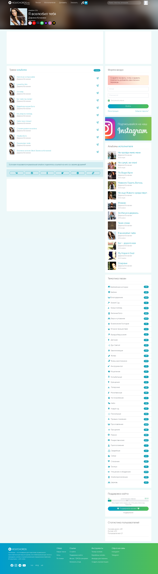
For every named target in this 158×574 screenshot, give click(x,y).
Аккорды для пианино (100, 558)
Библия (128, 292)
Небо (128, 403)
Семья (128, 456)
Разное (128, 435)
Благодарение (128, 297)
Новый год (128, 408)
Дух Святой (128, 345)
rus (32, 565)
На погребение (128, 398)
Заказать (74, 3)
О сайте (73, 552)
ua (42, 565)
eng (37, 565)
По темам (60, 558)
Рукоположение (128, 445)
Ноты (58, 555)
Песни (38, 3)
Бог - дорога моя (127, 243)
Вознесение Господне (128, 324)
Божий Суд (128, 303)
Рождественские (128, 440)
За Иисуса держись (128, 213)
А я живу (20, 92)
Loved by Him (22, 84)
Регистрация (113, 111)
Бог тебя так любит (24, 99)
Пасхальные (128, 414)
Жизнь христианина (128, 361)
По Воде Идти (125, 173)
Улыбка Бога (22, 136)
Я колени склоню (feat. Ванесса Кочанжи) (34, 151)
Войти (128, 106)
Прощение (128, 430)
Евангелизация (128, 350)
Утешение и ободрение (128, 472)
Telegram (115, 555)
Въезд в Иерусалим (128, 334)
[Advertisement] (55, 47)
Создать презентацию (100, 562)
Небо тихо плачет (24, 121)
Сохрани (122, 263)
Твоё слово (124, 223)
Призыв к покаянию (128, 419)
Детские (128, 340)
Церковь (128, 482)
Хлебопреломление (128, 477)
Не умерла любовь (24, 114)
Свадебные (128, 451)
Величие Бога (128, 313)
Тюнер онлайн (97, 552)
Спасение (128, 461)
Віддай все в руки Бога (26, 106)
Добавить (63, 3)
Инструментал (128, 366)
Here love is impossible (26, 77)
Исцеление (128, 371)
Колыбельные (128, 377)
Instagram (115, 552)
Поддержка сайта (76, 555)
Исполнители (49, 3)
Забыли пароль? (142, 111)
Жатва (128, 356)
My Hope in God (126, 253)
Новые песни (61, 552)
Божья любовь (128, 308)
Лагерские (128, 387)
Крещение (128, 382)
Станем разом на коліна (27, 128)
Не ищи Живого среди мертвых (134, 193)
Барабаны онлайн (98, 555)
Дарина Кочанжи (37, 18)
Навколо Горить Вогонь (130, 183)
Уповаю (122, 203)
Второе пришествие (128, 329)
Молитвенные (128, 393)
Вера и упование (128, 318)
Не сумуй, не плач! (127, 163)
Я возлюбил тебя (23, 143)
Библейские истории (128, 287)
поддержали (128, 513)
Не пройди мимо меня (129, 152)
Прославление (128, 424)
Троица (128, 467)
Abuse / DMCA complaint (79, 558)
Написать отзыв (75, 562)
